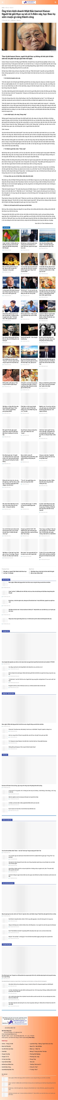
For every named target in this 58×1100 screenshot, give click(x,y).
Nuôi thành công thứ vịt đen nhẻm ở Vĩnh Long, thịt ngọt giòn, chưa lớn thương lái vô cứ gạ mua (31, 919)
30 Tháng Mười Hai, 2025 (8, 557)
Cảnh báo (4, 1051)
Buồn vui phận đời (6, 1046)
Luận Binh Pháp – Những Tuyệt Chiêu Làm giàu (41, 1043)
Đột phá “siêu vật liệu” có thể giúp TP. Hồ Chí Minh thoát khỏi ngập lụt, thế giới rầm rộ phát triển (31, 936)
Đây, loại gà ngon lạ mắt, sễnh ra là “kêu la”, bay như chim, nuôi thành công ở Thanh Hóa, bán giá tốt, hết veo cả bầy (29, 914)
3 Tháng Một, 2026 (43, 485)
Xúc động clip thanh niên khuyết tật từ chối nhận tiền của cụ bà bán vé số (25, 667)
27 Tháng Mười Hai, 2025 (14, 669)
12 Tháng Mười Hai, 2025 (14, 1006)
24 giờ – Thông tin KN (7, 1043)
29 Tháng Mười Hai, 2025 (44, 559)
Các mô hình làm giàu (7, 1049)
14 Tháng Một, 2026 (43, 342)
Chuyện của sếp (6, 1054)
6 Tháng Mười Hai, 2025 (14, 687)
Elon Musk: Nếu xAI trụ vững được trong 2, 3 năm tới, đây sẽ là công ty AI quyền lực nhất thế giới (31, 984)
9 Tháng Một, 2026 (6, 413)
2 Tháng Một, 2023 (6, 20)
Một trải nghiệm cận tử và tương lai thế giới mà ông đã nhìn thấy (23, 797)
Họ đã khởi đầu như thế (8, 1069)
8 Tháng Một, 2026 (43, 413)
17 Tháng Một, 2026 (43, 320)
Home (3, 7)
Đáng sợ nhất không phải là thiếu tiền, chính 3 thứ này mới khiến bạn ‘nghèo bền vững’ (47, 384)
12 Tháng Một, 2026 (43, 366)
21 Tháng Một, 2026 (25, 273)
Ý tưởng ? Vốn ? (34, 1069)
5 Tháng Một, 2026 (6, 487)
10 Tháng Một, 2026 (25, 389)
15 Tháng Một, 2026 (25, 341)
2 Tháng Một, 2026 (25, 509)
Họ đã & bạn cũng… (6, 1067)
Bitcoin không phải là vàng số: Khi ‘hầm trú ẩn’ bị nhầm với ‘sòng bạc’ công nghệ (10, 268)
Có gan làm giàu (6, 1059)
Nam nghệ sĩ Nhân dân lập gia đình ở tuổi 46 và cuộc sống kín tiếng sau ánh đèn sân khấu (29, 582)
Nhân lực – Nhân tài (35, 1049)
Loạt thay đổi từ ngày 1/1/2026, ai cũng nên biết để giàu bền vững (29, 505)
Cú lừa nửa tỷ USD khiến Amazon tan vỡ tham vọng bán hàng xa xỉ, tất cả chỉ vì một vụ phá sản (11, 292)
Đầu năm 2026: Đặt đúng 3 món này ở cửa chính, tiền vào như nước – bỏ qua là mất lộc (11, 505)
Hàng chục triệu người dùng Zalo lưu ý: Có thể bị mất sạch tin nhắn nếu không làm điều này (30, 618)
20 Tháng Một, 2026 (25, 295)
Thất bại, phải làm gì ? (35, 1064)
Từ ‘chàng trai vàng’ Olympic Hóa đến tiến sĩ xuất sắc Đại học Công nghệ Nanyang (28, 741)
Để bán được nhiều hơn (7, 1064)
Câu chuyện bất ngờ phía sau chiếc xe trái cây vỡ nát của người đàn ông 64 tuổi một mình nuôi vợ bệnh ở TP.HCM (28, 662)
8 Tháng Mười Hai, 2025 (14, 810)
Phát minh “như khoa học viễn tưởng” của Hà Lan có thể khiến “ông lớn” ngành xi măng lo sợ (30, 729)
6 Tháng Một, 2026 (6, 463)
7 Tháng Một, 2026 (25, 435)
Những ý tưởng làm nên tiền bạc (38, 1051)
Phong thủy (33, 1059)
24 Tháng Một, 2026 (7, 250)
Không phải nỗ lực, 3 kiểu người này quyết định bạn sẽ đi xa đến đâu (29, 315)
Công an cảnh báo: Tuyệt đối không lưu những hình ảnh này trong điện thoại (47, 456)
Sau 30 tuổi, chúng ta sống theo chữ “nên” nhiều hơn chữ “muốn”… (29, 431)
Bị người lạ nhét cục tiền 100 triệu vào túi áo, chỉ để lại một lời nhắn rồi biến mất (27, 685)
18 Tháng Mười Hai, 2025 (14, 999)
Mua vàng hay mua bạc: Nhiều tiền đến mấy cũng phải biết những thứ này (47, 482)
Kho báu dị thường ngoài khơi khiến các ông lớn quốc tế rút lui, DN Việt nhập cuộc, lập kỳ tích (29, 361)
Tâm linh (32, 1062)
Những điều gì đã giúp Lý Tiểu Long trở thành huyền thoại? (22, 747)
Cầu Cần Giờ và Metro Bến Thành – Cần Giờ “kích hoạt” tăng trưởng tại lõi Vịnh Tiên (46, 244)
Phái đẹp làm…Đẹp (34, 1056)
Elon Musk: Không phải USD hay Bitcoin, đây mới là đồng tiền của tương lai (11, 339)
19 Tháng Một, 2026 (7, 320)
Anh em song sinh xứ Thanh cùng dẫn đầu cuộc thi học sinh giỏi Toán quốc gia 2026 (28, 735)
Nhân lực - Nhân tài (9, 7)
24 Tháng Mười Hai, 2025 (14, 676)
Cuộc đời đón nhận (6, 1062)
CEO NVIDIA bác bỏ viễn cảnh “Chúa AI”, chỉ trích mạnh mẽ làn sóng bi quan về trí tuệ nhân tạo (11, 361)
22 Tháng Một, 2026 (7, 272)
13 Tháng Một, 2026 (25, 364)
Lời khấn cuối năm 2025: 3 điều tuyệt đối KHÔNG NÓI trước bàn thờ (24, 803)
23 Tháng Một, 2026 (43, 248)
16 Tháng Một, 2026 (7, 342)
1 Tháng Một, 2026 (43, 512)
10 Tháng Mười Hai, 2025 (14, 682)
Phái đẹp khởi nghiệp (35, 1054)
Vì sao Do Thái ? (34, 1067)
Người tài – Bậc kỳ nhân (36, 1046)
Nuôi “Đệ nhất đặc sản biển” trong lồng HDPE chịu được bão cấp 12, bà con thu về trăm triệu (30, 930)
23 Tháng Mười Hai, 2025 (14, 938)
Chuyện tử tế (5, 1056)
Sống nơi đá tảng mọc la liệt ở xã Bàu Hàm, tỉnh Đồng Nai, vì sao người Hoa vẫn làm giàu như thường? (32, 925)
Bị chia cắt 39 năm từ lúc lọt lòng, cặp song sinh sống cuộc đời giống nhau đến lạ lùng (47, 339)
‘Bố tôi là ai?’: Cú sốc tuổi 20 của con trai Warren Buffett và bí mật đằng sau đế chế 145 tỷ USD (29, 292)
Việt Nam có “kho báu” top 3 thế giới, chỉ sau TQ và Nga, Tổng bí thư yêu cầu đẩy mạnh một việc (11, 554)
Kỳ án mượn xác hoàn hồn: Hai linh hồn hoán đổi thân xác (22, 808)
